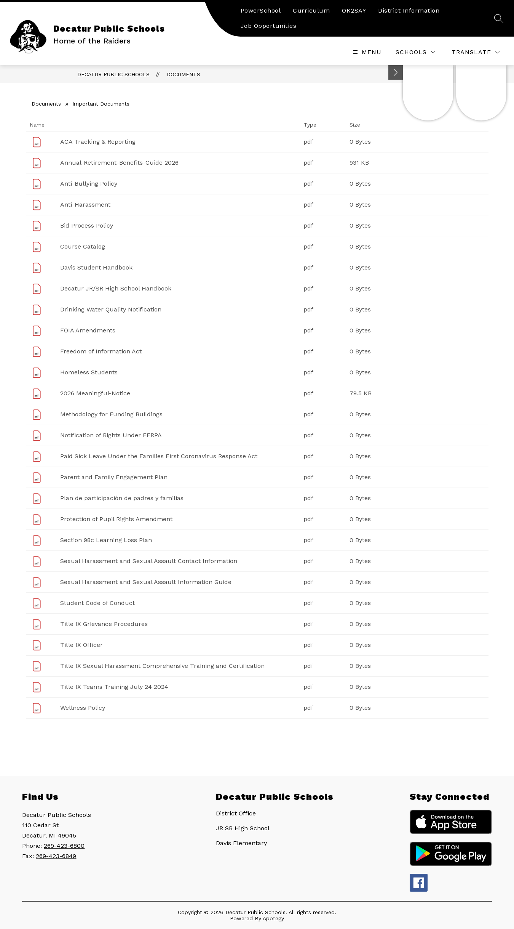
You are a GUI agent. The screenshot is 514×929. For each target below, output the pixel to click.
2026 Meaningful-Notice (95, 393)
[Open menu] (366, 52)
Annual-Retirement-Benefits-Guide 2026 (119, 162)
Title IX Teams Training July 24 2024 (114, 686)
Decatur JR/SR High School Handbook (115, 288)
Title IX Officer (81, 644)
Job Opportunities (269, 25)
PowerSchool (261, 10)
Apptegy (273, 918)
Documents (183, 74)
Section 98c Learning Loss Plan (106, 540)
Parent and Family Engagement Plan (114, 477)
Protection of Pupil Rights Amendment (116, 519)
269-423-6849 (56, 856)
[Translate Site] (476, 52)
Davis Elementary (241, 843)
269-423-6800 (64, 845)
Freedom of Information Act (101, 351)
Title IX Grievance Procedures (104, 623)
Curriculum (311, 10)
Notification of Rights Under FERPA (111, 435)
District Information (408, 10)
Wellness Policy (82, 707)
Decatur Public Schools (113, 74)
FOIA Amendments (87, 330)
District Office (236, 813)
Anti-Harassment (85, 204)
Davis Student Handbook (96, 267)
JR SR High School (243, 828)
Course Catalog (82, 246)
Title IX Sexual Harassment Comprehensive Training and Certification (162, 665)
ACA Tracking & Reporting (98, 141)
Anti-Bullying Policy (88, 183)
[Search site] (498, 18)
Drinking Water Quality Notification (110, 309)
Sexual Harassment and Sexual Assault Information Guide (145, 582)
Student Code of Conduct (97, 602)
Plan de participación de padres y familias (122, 498)
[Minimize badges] (395, 72)
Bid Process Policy (86, 225)
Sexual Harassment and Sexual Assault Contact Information (148, 561)
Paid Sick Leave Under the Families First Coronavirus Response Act (158, 456)
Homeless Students (89, 372)
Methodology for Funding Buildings (111, 414)
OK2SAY (354, 10)
